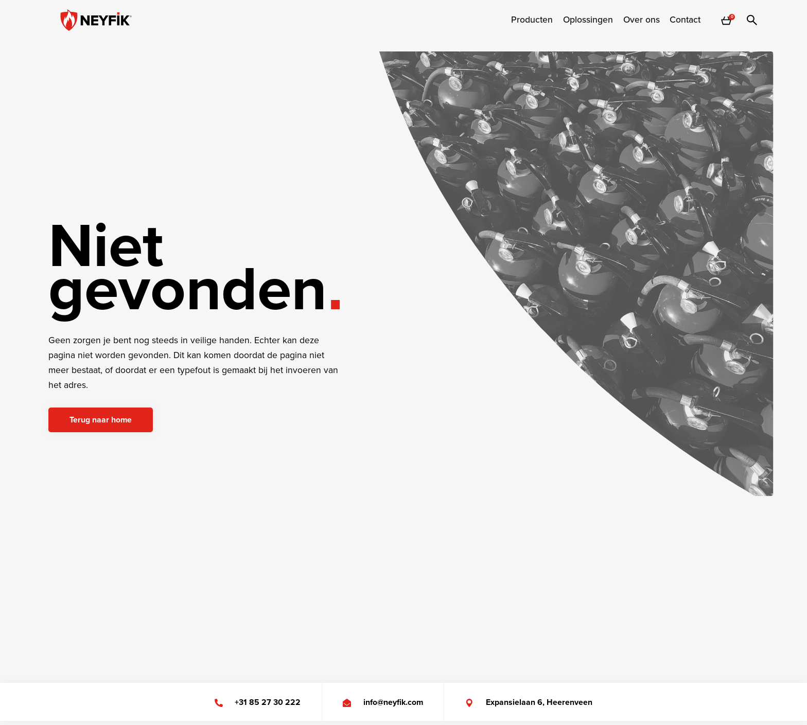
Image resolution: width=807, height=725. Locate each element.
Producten (532, 20)
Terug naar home (100, 420)
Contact (685, 20)
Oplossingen (588, 20)
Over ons (641, 20)
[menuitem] (532, 20)
